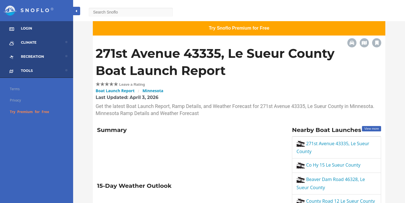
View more (371, 128)
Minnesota (152, 90)
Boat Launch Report (115, 90)
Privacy (15, 100)
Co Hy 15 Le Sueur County (328, 165)
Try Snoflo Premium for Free (239, 28)
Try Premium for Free (29, 111)
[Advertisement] (190, 156)
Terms (15, 89)
